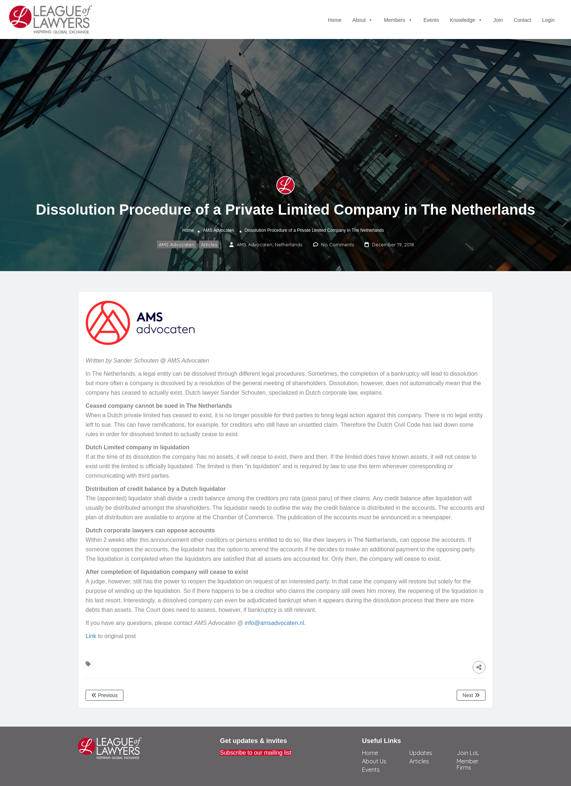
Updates (420, 752)
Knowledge (466, 20)
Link (91, 636)
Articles (209, 244)
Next (471, 695)
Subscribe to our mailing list (255, 753)
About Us (374, 761)
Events (431, 20)
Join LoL (468, 752)
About (363, 20)
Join (498, 20)
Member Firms (468, 764)
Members (398, 20)
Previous (104, 695)
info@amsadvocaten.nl (274, 623)
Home (334, 20)
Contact (522, 20)
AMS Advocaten (218, 230)
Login (548, 20)
